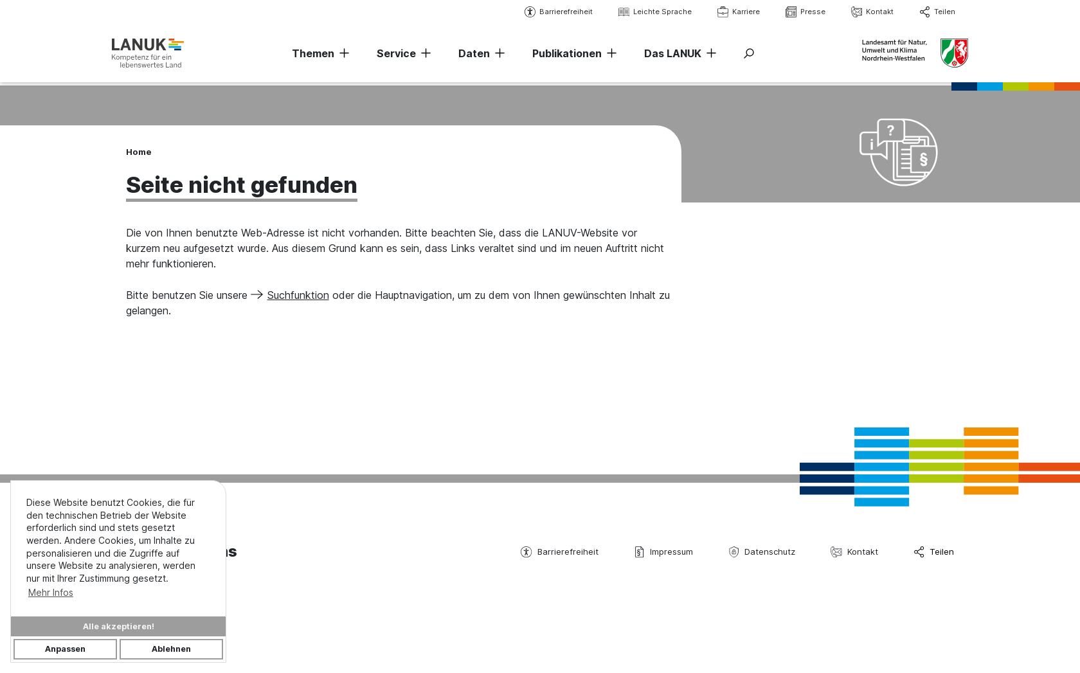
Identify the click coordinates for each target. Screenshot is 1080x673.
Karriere (735, 11)
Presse (802, 11)
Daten (474, 54)
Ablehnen (171, 649)
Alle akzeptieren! (118, 626)
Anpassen (65, 649)
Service (396, 54)
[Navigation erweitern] (342, 54)
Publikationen (567, 54)
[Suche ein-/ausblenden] (749, 54)
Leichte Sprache (651, 11)
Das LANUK (672, 54)
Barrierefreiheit (555, 11)
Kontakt (868, 11)
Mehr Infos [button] (50, 592)
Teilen (933, 11)
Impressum (663, 551)
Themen (313, 54)
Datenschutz (761, 551)
